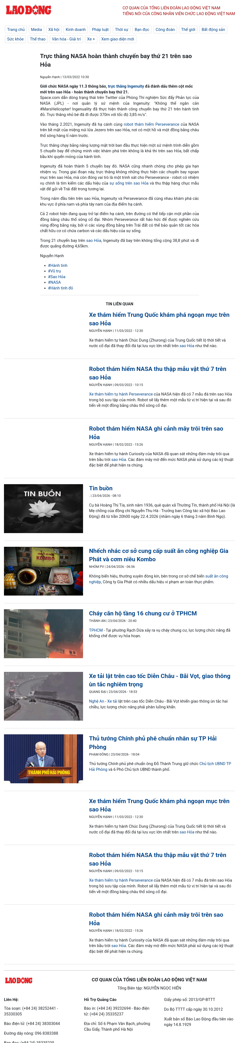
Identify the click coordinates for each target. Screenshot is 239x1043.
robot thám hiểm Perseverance (151, 124)
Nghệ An (96, 701)
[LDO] (43, 509)
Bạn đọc (142, 29)
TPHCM (96, 630)
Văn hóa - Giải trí (66, 39)
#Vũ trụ (54, 271)
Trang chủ (16, 29)
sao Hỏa (93, 240)
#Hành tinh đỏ (60, 288)
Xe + (91, 39)
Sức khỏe (15, 39)
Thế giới (188, 29)
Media (36, 29)
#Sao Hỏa (57, 276)
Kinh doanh (76, 29)
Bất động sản (213, 29)
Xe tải (112, 701)
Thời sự (121, 29)
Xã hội (53, 29)
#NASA (54, 282)
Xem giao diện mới (117, 39)
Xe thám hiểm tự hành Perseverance (121, 394)
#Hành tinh (58, 265)
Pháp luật (100, 29)
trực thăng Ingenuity (126, 86)
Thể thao (37, 39)
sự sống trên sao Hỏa (128, 183)
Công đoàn (165, 29)
